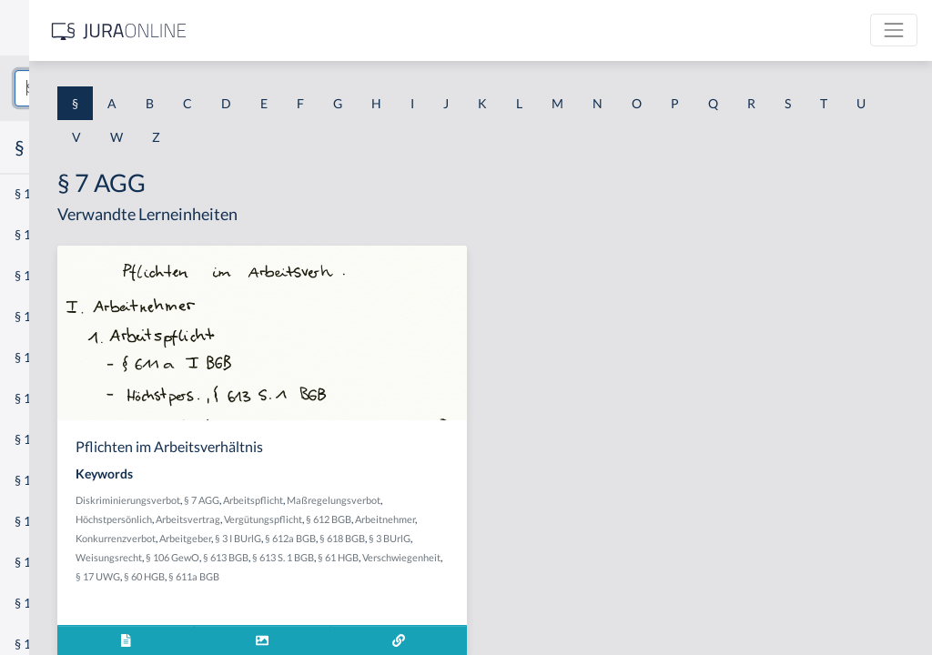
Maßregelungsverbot (370, 519)
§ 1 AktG (39, 193)
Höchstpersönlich (458, 519)
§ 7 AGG (449, 500)
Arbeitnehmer (484, 538)
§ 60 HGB (371, 614)
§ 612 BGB (428, 538)
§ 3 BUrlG (386, 576)
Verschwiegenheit (496, 595)
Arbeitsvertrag (533, 519)
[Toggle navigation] (893, 30)
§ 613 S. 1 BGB (378, 595)
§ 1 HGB (38, 316)
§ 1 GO (34, 275)
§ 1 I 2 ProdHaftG (64, 480)
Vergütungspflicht (362, 538)
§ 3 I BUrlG (485, 557)
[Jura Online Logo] (381, 30)
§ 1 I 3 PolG (46, 521)
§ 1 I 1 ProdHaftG (64, 398)
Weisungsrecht (443, 576)
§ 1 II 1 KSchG (53, 602)
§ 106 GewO (507, 576)
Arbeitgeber (433, 557)
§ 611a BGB (421, 614)
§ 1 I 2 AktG (47, 439)
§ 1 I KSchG (46, 561)
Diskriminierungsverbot (375, 500)
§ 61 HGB (432, 595)
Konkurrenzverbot (363, 557)
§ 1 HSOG (42, 357)
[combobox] (146, 88)
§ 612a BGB (537, 557)
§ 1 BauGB (44, 234)
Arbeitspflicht (501, 500)
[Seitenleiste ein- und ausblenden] (262, 28)
